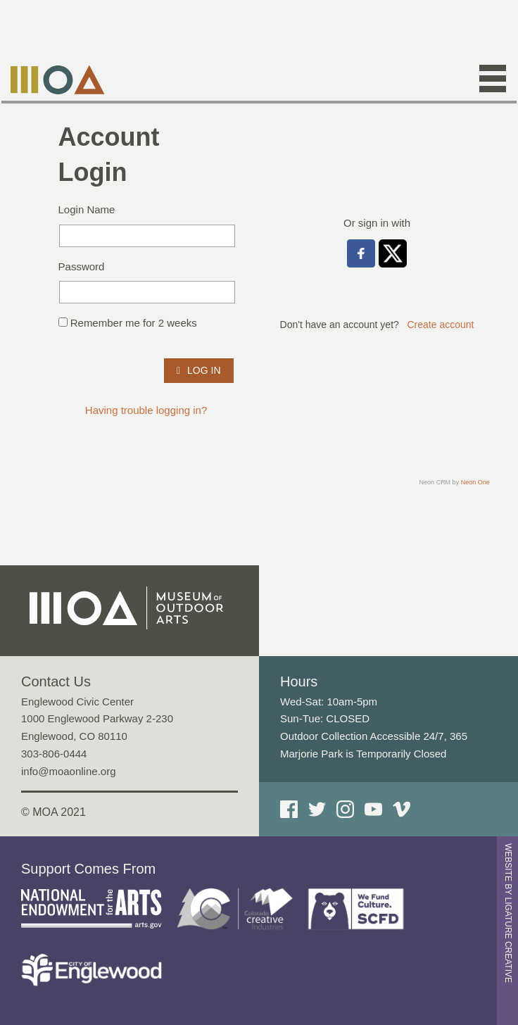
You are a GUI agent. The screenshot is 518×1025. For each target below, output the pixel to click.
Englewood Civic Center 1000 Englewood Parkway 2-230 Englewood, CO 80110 (97, 719)
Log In (199, 370)
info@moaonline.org (68, 771)
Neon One (475, 482)
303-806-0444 (54, 754)
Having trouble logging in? (146, 410)
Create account (441, 324)
